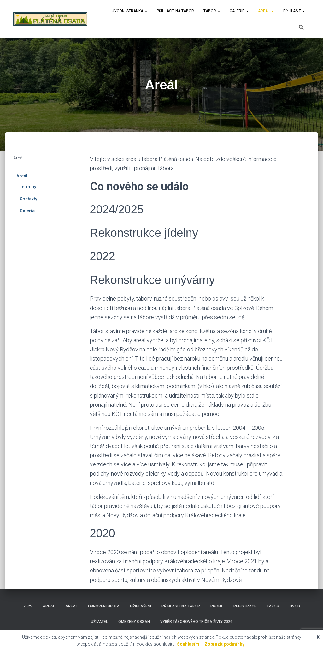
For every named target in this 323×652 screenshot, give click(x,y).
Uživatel (99, 621)
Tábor (211, 11)
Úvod (295, 606)
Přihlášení (140, 606)
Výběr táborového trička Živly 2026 (196, 621)
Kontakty (28, 198)
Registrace (244, 606)
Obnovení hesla (104, 606)
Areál (266, 11)
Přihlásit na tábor (175, 11)
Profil (216, 606)
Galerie (239, 11)
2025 (27, 606)
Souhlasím (188, 644)
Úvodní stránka (129, 11)
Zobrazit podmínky (224, 644)
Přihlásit (294, 11)
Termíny (28, 186)
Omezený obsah (134, 621)
